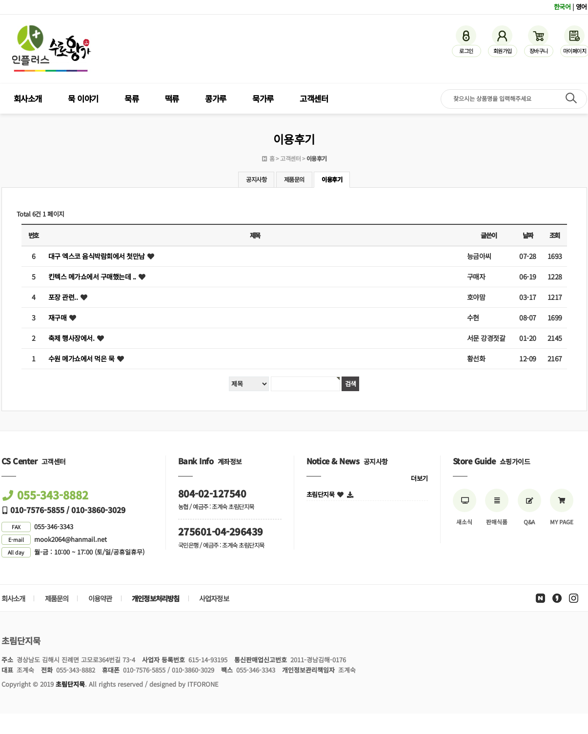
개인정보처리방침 (156, 598)
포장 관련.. (63, 297)
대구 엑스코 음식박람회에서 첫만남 (96, 256)
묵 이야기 (83, 98)
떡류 (172, 98)
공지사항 (256, 179)
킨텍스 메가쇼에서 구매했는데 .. (92, 276)
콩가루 (215, 98)
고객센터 (314, 98)
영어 (581, 6)
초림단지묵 (320, 494)
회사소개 (28, 98)
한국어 (562, 6)
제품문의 (294, 179)
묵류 (131, 98)
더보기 (419, 478)
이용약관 (100, 598)
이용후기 (332, 179)
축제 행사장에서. (71, 338)
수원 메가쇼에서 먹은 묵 (81, 358)
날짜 (528, 235)
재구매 (57, 317)
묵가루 (263, 98)
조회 (554, 235)
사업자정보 (214, 598)
